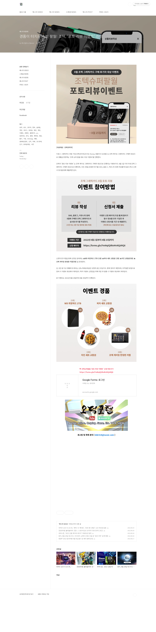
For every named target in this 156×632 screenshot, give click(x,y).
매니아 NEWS (54, 12)
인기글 (28, 102)
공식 (24, 127)
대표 (35, 139)
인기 (21, 144)
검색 (129, 4)
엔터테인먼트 (23, 141)
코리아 (29, 127)
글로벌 (38, 127)
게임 (39, 130)
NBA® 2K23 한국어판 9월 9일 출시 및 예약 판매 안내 (76, 569)
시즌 (32, 144)
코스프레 (39, 141)
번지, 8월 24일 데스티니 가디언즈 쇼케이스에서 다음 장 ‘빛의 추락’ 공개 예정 (83, 566)
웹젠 (31, 136)
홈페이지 (32, 133)
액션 (21, 130)
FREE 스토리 (103, 12)
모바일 (30, 130)
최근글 (22, 102)
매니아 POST (88, 12)
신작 (30, 141)
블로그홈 (23, 12)
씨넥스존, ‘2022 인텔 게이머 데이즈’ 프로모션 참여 (75, 564)
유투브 (31, 167)
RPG (27, 136)
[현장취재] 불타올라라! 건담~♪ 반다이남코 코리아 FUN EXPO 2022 (81, 561)
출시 (21, 139)
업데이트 (22, 136)
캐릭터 (36, 136)
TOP (134, 625)
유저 (21, 127)
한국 (33, 127)
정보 (40, 136)
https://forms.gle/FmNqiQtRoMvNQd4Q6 (96, 372)
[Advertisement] (96, 520)
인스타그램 (26, 167)
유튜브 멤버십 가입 (43, 624)
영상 (35, 130)
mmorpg (30, 139)
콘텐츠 (27, 133)
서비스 (25, 130)
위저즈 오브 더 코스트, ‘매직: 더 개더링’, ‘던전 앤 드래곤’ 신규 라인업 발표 (82, 558)
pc (37, 133)
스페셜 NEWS (71, 12)
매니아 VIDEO (37, 12)
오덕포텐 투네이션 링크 (26, 624)
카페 (33, 141)
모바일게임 (26, 144)
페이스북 (21, 167)
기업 (24, 139)
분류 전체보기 (24, 67)
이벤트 (21, 133)
